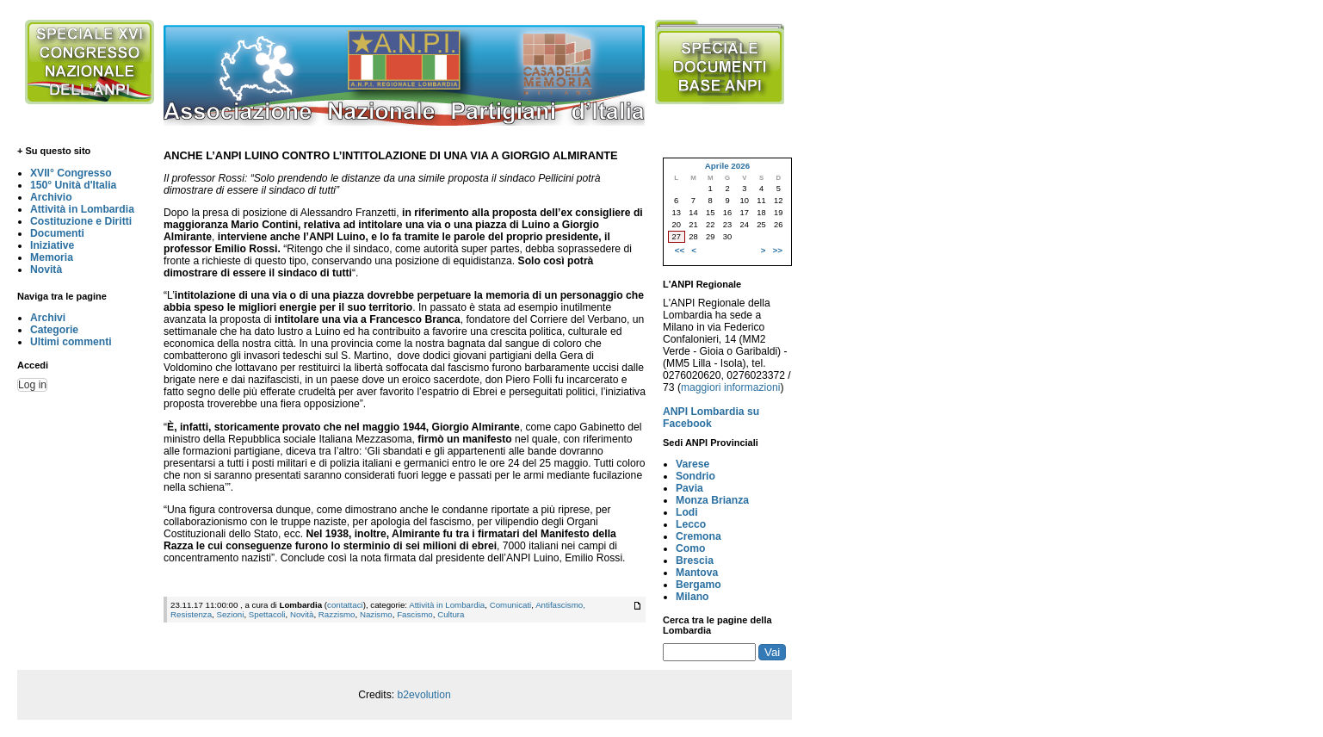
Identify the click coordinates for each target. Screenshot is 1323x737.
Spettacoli (267, 614)
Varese (692, 464)
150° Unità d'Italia (73, 185)
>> (777, 250)
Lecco (691, 524)
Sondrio (695, 476)
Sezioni (230, 614)
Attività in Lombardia (82, 209)
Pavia (689, 488)
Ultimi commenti (71, 342)
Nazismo (376, 614)
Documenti (57, 233)
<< (679, 250)
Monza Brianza (712, 500)
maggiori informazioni (731, 387)
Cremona (698, 536)
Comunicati (511, 605)
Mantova (697, 573)
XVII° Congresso (71, 173)
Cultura (450, 614)
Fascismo (415, 614)
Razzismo (336, 614)
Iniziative (52, 245)
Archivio (51, 197)
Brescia (695, 560)
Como (690, 548)
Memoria (51, 257)
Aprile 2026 (727, 165)
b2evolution (424, 695)
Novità (46, 269)
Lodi (687, 512)
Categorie (54, 330)
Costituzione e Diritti (81, 221)
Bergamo (698, 585)
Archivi (47, 318)
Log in (32, 385)
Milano (692, 597)
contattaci (345, 605)
